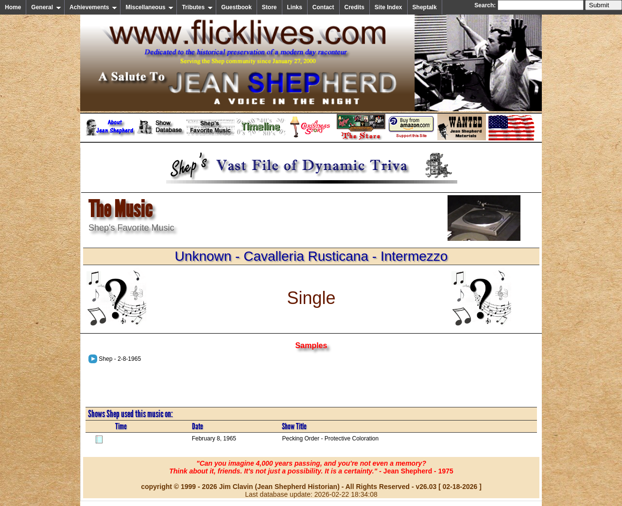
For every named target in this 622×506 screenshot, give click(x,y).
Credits (354, 7)
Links (294, 7)
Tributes (197, 7)
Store (269, 7)
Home (13, 7)
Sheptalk (425, 7)
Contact (323, 7)
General (46, 7)
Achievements (93, 7)
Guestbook (236, 7)
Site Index (388, 7)
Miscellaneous (149, 7)
